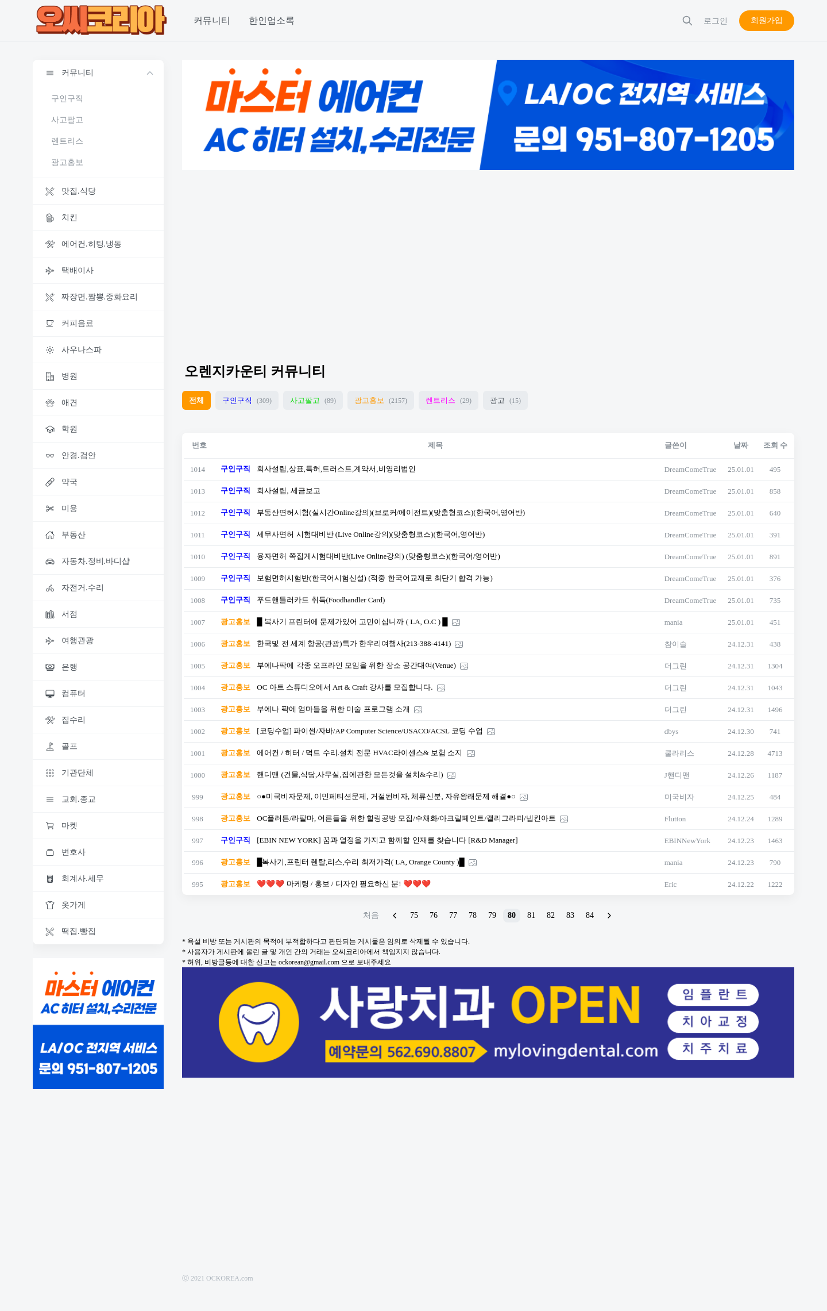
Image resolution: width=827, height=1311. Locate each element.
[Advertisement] (488, 260)
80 (512, 915)
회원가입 (767, 20)
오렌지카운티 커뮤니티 (255, 371)
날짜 (740, 445)
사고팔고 (67, 120)
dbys (671, 731)
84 (590, 915)
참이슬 (675, 644)
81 (531, 915)
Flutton (675, 818)
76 (434, 915)
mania (673, 622)
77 (453, 915)
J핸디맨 (677, 775)
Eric (670, 884)
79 (492, 915)
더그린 (675, 666)
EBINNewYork (687, 840)
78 (473, 915)
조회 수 (775, 445)
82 (551, 915)
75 (414, 915)
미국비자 (679, 797)
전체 (196, 400)
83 (570, 915)
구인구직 (67, 98)
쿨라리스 (679, 753)
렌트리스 (67, 141)
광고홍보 (67, 162)
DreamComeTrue (690, 469)
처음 (371, 915)
